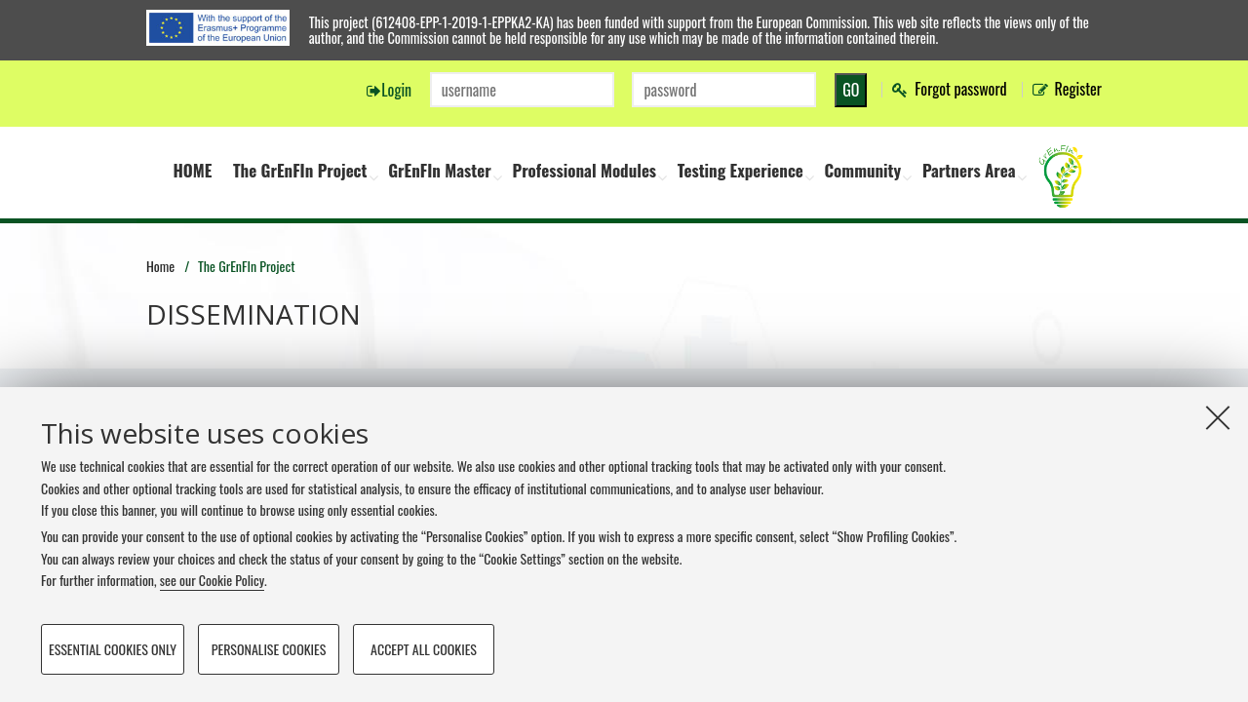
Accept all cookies (423, 649)
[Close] (1217, 417)
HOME (192, 170)
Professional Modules (584, 170)
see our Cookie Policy (212, 579)
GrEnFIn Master (439, 170)
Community (863, 170)
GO (850, 89)
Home (160, 265)
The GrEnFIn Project (300, 170)
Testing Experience (740, 170)
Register (1078, 88)
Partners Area (969, 170)
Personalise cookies (269, 649)
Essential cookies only (112, 649)
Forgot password (960, 88)
